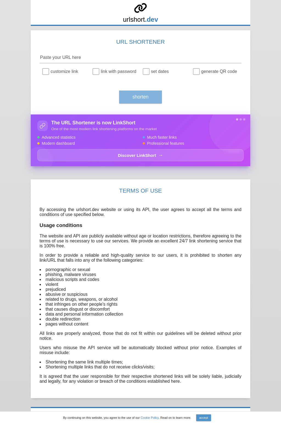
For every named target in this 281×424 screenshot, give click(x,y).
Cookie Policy (149, 417)
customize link (64, 71)
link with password (118, 71)
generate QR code (219, 71)
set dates (160, 71)
